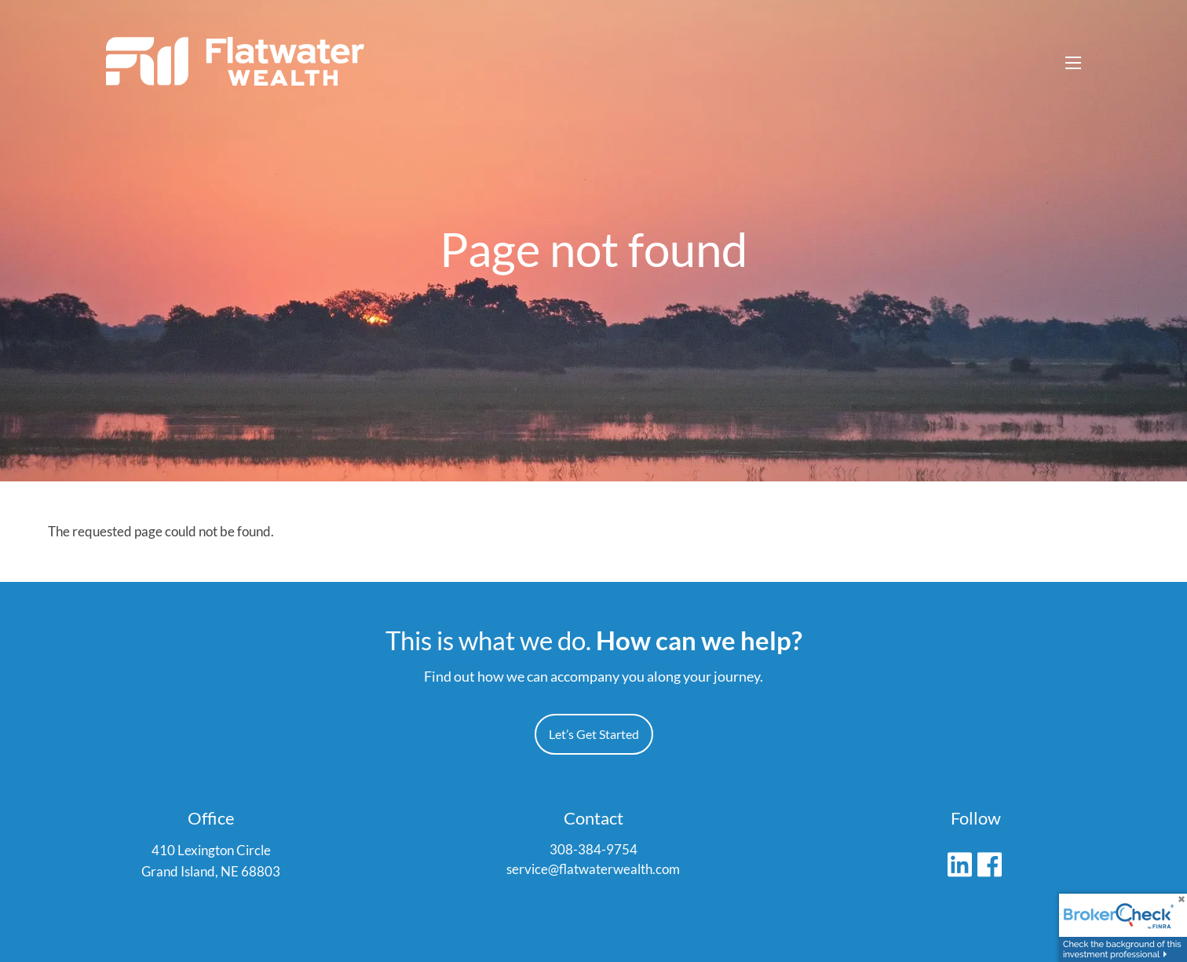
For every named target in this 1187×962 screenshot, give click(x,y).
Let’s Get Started (594, 734)
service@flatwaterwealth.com (593, 870)
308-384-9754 (593, 850)
